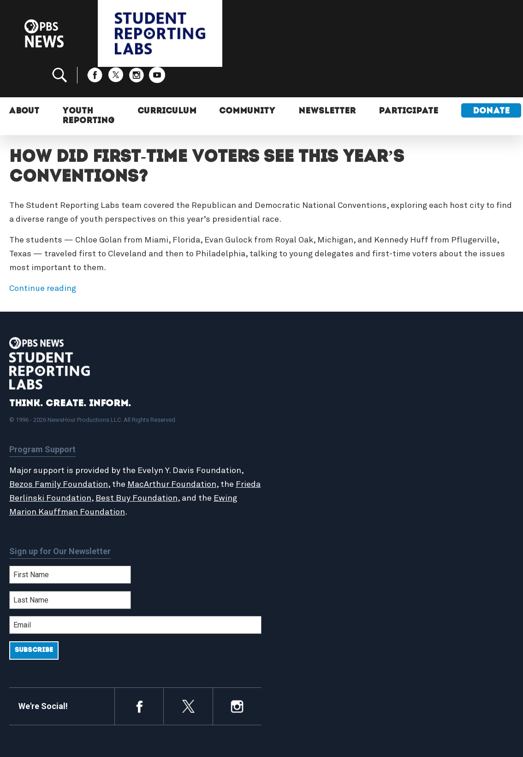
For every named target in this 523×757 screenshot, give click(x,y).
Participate (410, 81)
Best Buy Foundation (163, 468)
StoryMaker (300, 442)
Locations (297, 452)
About (24, 81)
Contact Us (420, 442)
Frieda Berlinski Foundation (63, 468)
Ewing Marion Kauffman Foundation (79, 482)
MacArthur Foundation (171, 454)
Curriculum (167, 81)
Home (290, 402)
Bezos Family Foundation (58, 454)
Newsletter (328, 81)
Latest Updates (307, 432)
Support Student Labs (440, 402)
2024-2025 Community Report (440, 427)
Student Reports (309, 422)
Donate (493, 81)
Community (248, 81)
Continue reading (42, 258)
